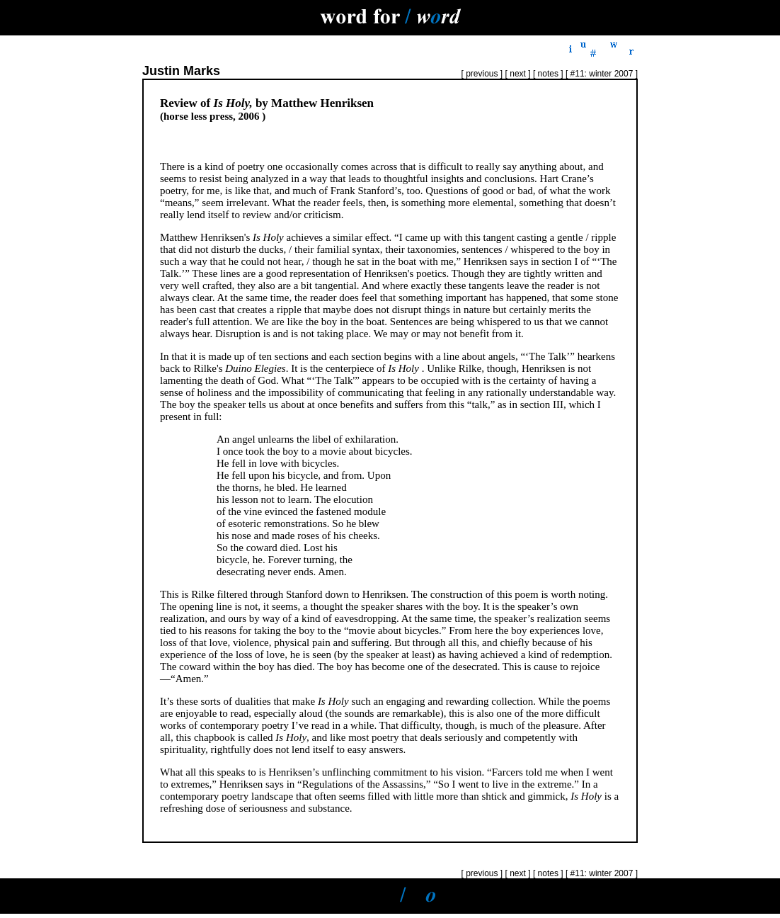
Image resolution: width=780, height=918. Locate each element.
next (518, 74)
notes (548, 74)
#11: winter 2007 (603, 74)
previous (481, 74)
